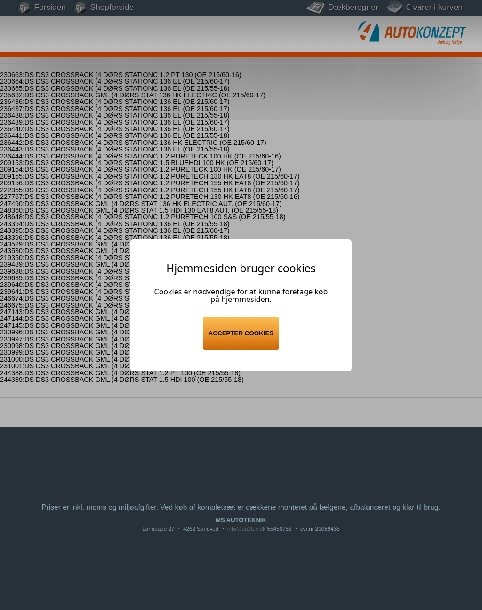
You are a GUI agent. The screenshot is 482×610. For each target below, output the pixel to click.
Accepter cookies (241, 333)
